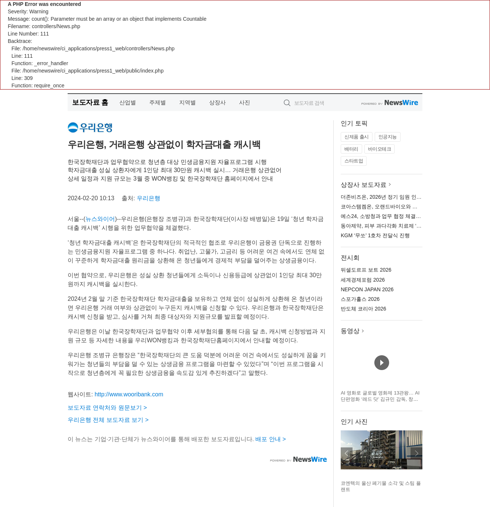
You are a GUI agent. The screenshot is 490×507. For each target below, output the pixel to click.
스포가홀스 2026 (360, 299)
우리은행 (148, 198)
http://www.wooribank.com (129, 394)
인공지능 (387, 137)
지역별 (187, 102)
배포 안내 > (270, 439)
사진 (244, 102)
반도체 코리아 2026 (363, 309)
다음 (416, 453)
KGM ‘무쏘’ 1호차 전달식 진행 (375, 235)
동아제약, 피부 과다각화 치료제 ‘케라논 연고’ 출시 (398, 226)
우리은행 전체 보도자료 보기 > (108, 420)
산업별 (127, 102)
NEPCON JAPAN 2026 (367, 289)
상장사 (217, 102)
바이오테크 (379, 149)
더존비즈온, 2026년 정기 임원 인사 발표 (387, 197)
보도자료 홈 (90, 102)
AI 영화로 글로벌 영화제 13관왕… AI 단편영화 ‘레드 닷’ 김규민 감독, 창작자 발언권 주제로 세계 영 (380, 399)
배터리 (351, 149)
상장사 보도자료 (364, 184)
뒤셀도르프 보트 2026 (366, 270)
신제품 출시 (356, 137)
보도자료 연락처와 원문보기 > (107, 407)
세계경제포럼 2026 (363, 280)
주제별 (157, 102)
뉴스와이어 (100, 219)
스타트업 (353, 161)
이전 (347, 453)
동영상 (350, 331)
